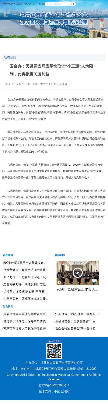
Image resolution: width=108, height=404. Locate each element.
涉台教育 (22, 45)
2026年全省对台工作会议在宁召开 (78, 289)
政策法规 (12, 45)
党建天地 (86, 41)
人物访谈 (35, 45)
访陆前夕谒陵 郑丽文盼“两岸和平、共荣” (26, 291)
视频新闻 (48, 41)
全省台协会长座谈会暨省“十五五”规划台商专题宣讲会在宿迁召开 (78, 321)
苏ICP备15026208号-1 (54, 385)
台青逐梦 (48, 45)
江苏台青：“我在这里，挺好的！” (77, 314)
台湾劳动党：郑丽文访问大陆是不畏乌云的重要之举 (26, 270)
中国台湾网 (61, 391)
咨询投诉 (86, 45)
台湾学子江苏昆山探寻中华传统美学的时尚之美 (26, 321)
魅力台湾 (25, 48)
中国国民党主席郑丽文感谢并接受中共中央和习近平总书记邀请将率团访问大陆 (26, 298)
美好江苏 (12, 48)
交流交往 (73, 41)
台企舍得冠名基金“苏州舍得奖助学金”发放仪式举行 (78, 328)
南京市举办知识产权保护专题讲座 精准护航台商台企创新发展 (26, 328)
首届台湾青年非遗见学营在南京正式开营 (26, 314)
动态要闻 (22, 41)
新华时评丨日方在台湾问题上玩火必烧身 (26, 277)
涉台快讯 (35, 41)
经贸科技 (61, 41)
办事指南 (73, 45)
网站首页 (9, 41)
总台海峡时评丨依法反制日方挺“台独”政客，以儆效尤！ (26, 284)
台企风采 (61, 45)
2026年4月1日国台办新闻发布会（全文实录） (26, 262)
